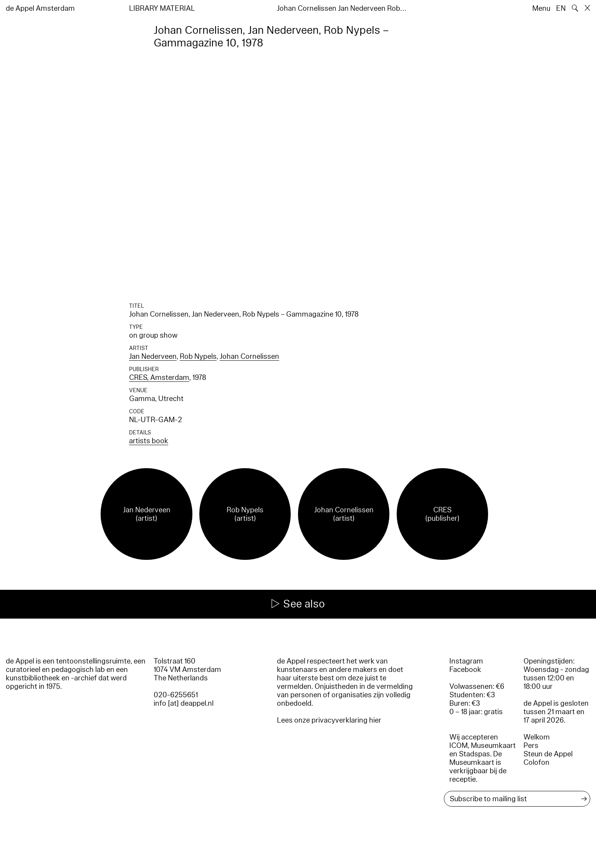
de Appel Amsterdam (40, 8)
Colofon (536, 762)
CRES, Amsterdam (159, 378)
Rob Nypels (198, 356)
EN (561, 8)
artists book (148, 441)
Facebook (465, 670)
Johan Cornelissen (249, 356)
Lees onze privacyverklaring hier (329, 720)
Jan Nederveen (153, 356)
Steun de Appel (548, 754)
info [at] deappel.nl (184, 703)
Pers (530, 746)
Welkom (536, 737)
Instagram (466, 661)
